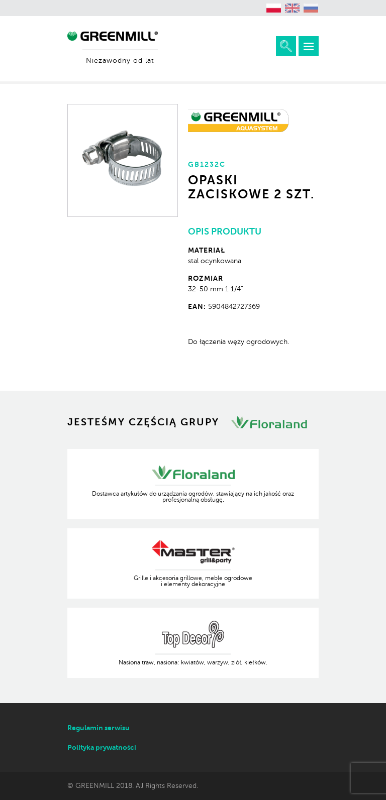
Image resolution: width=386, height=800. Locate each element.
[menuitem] (273, 8)
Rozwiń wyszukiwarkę (286, 46)
